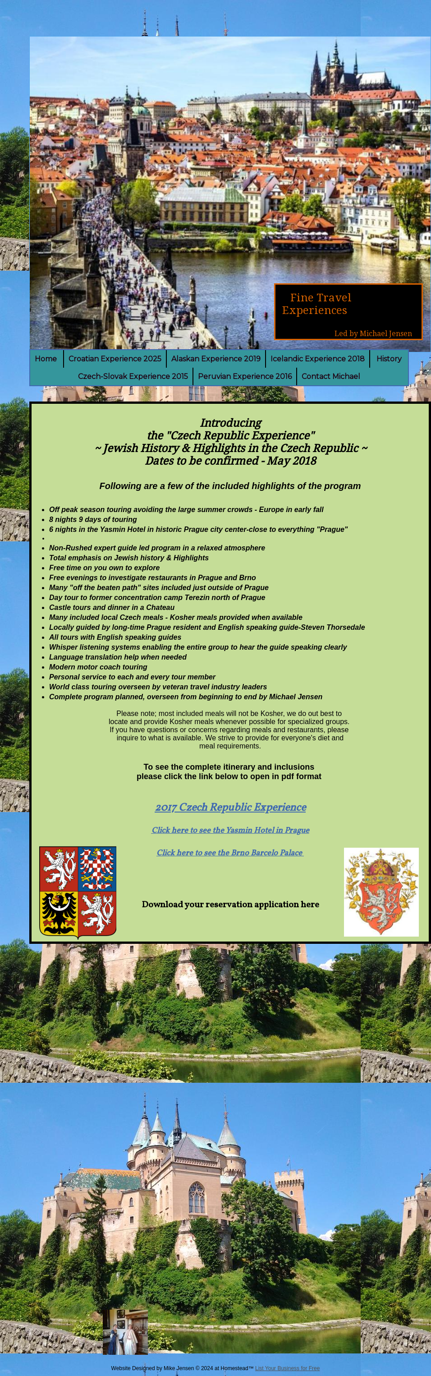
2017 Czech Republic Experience (230, 808)
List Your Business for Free (287, 1368)
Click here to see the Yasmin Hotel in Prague (230, 830)
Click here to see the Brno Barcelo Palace (230, 853)
